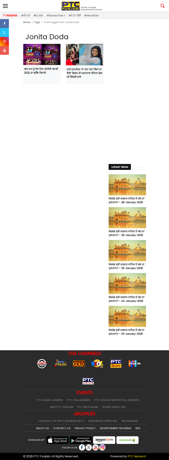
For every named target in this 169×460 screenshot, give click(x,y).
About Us (42, 428)
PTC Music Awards (50, 400)
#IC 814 (38, 15)
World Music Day (114, 407)
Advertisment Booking (115, 428)
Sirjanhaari (129, 421)
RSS (138, 428)
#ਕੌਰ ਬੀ (25, 15)
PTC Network (137, 456)
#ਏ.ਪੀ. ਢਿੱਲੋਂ (75, 15)
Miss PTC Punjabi (61, 407)
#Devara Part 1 (56, 15)
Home (26, 22)
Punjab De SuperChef (103, 421)
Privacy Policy (85, 428)
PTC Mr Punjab (87, 407)
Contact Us (62, 428)
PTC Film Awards (78, 400)
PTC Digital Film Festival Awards (117, 400)
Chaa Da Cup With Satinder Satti (61, 421)
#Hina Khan (91, 15)
